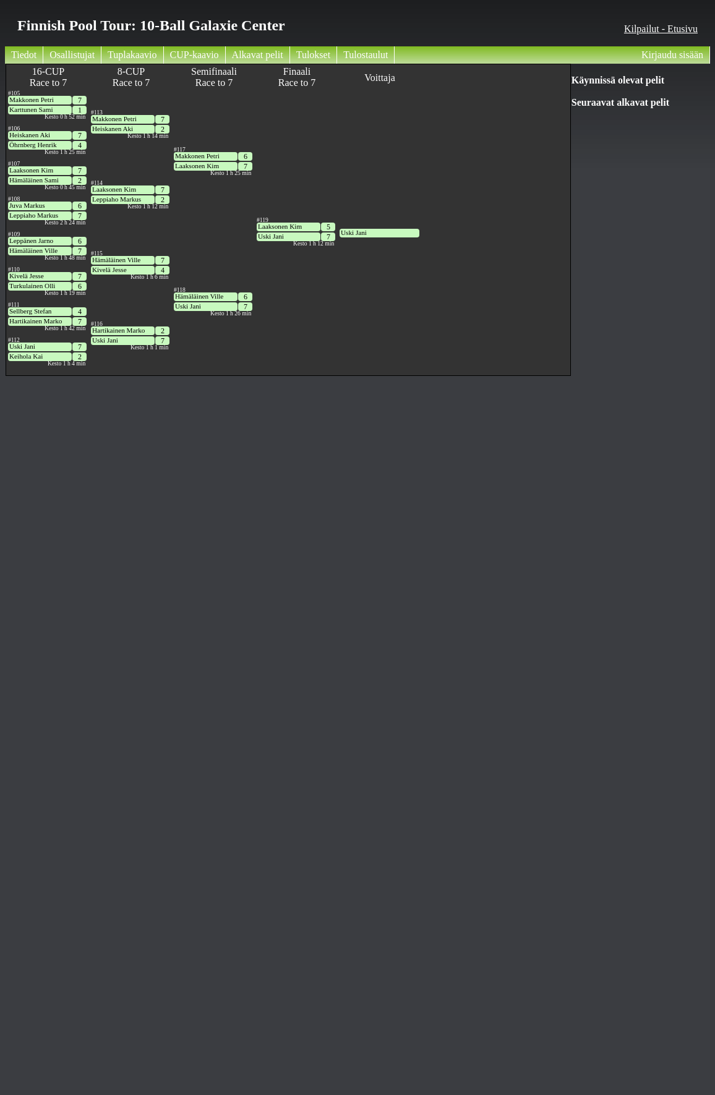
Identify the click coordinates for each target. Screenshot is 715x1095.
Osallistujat (72, 54)
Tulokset (313, 54)
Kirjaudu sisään (672, 54)
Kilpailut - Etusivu (661, 28)
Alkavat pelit (257, 54)
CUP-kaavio (194, 54)
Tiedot (23, 54)
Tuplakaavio (132, 54)
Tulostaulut (365, 54)
